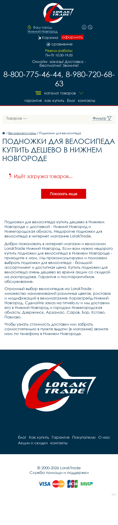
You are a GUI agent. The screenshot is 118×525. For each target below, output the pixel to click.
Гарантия (33, 100)
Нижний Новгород (43, 31)
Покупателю (84, 437)
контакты (86, 100)
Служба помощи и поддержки (59, 472)
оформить (72, 37)
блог (71, 100)
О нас (104, 437)
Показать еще (63, 193)
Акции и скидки (33, 442)
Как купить (54, 100)
